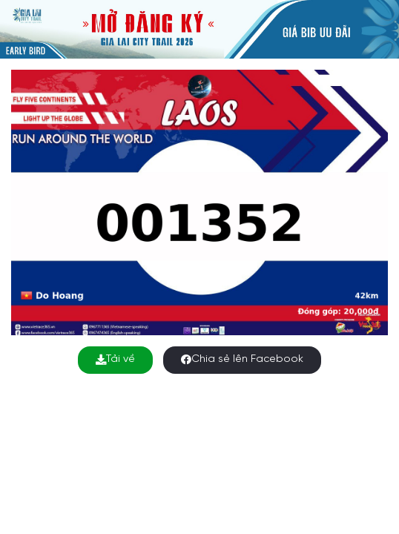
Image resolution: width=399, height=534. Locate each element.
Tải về (115, 359)
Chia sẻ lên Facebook (242, 359)
